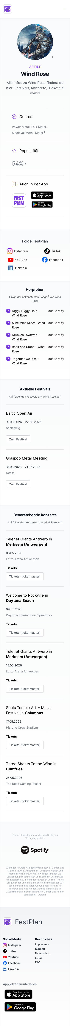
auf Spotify (56, 311)
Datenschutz (43, 953)
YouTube (11, 957)
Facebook (11, 963)
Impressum (42, 944)
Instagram (12, 945)
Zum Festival (18, 439)
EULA (38, 957)
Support (40, 948)
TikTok (9, 951)
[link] (35, 426)
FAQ (37, 962)
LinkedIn (11, 969)
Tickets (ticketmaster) (25, 576)
